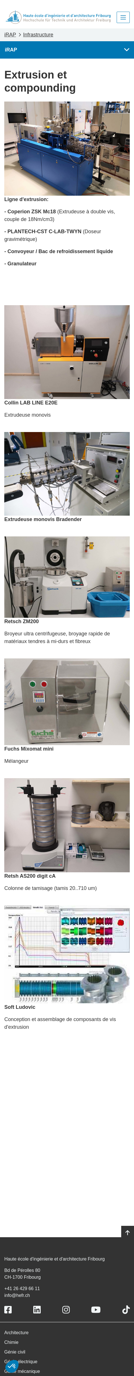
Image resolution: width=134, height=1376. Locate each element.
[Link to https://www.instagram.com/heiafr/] (66, 1310)
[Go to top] (127, 1233)
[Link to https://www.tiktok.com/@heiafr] (126, 1310)
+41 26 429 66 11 (22, 1288)
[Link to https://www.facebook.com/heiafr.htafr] (8, 1310)
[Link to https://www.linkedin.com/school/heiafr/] (37, 1310)
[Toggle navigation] (123, 17)
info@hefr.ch (17, 1295)
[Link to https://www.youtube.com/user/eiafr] (96, 1310)
